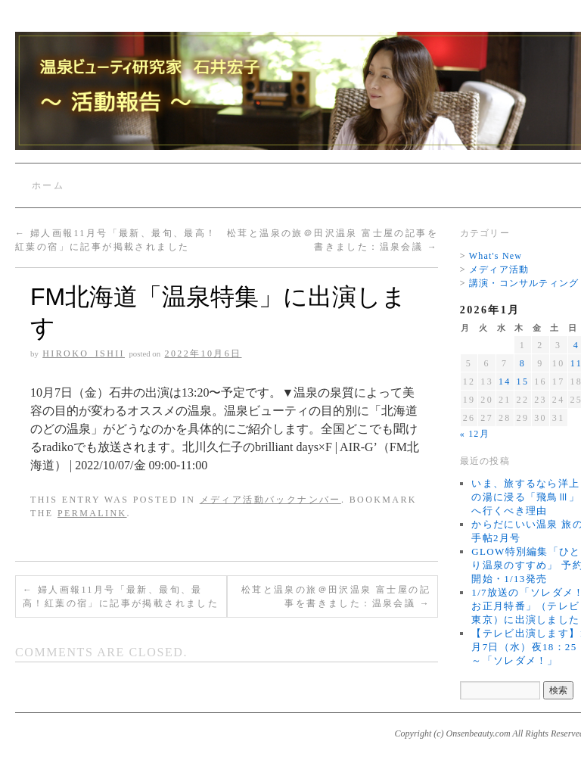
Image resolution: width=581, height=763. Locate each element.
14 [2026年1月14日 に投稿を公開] (505, 381)
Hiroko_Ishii (83, 353)
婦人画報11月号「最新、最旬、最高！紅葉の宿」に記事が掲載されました (121, 596)
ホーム (48, 185)
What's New (495, 256)
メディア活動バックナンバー (270, 499)
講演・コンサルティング (524, 283)
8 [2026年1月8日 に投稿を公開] (523, 363)
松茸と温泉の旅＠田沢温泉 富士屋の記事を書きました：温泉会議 (335, 596)
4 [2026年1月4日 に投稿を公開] (576, 345)
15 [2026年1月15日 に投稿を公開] (523, 381)
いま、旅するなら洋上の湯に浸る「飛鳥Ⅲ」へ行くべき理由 (525, 497)
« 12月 (474, 433)
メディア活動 (499, 269)
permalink (92, 513)
